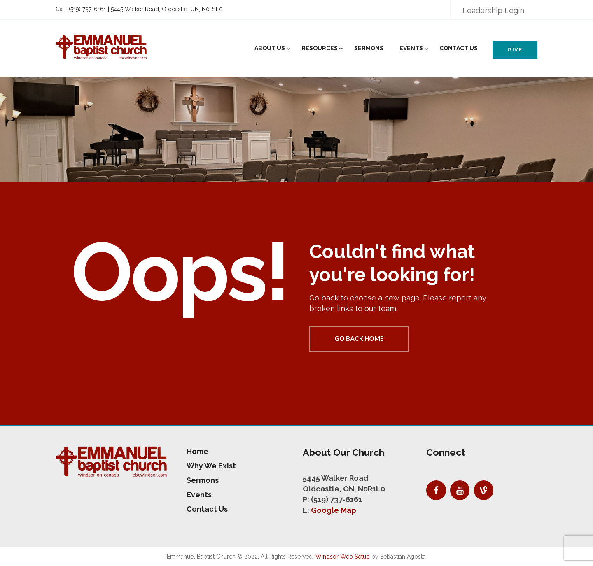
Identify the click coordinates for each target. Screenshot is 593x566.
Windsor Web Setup (342, 556)
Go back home (359, 338)
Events (411, 48)
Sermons (368, 48)
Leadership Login (493, 10)
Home (197, 451)
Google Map (333, 510)
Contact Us (458, 48)
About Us (269, 48)
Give (514, 50)
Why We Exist (211, 465)
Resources (319, 48)
